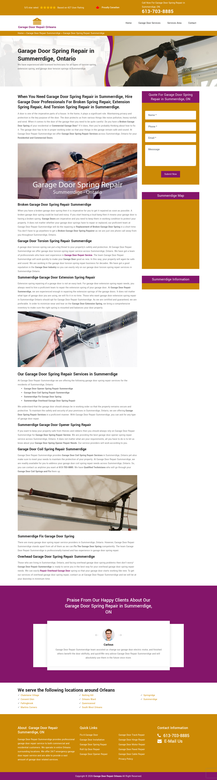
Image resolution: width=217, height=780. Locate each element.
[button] (99, 635)
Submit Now (170, 174)
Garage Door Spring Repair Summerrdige (83, 33)
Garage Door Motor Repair (132, 744)
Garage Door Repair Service (78, 255)
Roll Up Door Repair (90, 749)
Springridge (149, 695)
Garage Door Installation (92, 739)
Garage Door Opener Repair (94, 754)
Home (129, 23)
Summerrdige (150, 699)
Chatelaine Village (30, 695)
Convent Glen (27, 699)
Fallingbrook (27, 703)
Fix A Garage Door (89, 735)
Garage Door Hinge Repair (132, 739)
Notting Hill (87, 695)
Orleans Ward (89, 699)
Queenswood (88, 703)
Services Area (174, 23)
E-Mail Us (173, 741)
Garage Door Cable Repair (132, 754)
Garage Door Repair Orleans (107, 776)
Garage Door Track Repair (132, 735)
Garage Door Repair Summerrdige (43, 33)
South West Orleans (92, 707)
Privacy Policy (126, 759)
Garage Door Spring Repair (93, 744)
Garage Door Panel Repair (132, 749)
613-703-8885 (158, 11)
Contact (192, 23)
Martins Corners (29, 707)
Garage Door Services (149, 23)
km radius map (170, 233)
